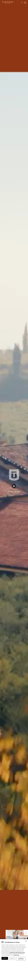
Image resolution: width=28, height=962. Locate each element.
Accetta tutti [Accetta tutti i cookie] (5, 958)
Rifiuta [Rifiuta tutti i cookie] (12, 958)
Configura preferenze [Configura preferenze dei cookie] (21, 959)
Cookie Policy (16, 955)
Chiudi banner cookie (25, 941)
